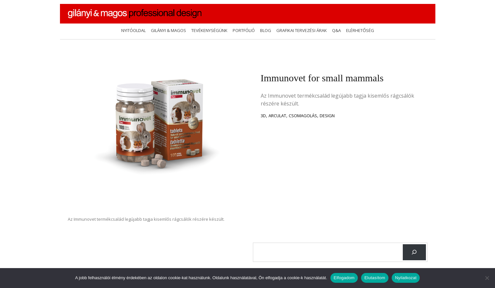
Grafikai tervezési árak (301, 30)
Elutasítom (374, 277)
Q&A (336, 30)
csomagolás (303, 116)
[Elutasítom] (487, 278)
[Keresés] (414, 252)
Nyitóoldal (133, 30)
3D (263, 116)
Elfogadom (344, 277)
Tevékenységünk (209, 30)
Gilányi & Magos (168, 30)
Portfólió (244, 30)
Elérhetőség (360, 30)
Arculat (277, 116)
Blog (265, 30)
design (327, 116)
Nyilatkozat (405, 277)
